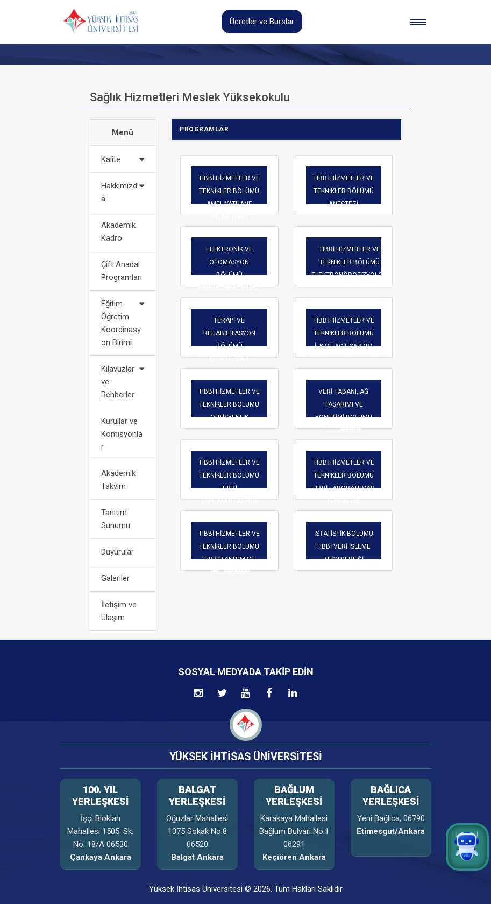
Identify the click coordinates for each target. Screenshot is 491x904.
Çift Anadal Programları (121, 271)
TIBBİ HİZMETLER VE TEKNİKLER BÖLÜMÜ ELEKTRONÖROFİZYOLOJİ (349, 262)
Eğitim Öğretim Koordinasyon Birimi (121, 323)
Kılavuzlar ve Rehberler (117, 382)
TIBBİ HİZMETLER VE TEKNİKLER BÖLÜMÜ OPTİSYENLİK (229, 404)
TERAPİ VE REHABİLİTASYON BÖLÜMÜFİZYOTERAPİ (229, 340)
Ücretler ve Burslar (262, 21)
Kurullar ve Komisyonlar (122, 434)
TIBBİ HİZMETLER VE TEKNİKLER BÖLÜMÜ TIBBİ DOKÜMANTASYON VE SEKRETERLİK (229, 488)
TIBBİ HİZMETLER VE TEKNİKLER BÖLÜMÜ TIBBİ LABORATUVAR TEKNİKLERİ (343, 482)
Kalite (110, 159)
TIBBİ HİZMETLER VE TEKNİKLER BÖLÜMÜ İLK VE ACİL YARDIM (343, 333)
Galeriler (115, 578)
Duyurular (117, 552)
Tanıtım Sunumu (115, 519)
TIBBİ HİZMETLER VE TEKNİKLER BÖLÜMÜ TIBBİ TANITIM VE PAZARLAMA (229, 553)
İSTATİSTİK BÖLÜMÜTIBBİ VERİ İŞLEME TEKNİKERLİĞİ (343, 546)
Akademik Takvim (118, 479)
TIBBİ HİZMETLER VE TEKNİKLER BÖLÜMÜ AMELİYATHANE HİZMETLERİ (229, 197)
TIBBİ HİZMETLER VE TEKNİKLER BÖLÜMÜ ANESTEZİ (343, 191)
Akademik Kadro (118, 231)
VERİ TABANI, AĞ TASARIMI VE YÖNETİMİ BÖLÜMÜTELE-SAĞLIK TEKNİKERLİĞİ (343, 417)
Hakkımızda (119, 192)
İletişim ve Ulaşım (119, 611)
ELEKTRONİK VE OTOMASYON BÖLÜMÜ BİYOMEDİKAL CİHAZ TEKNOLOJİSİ (229, 275)
